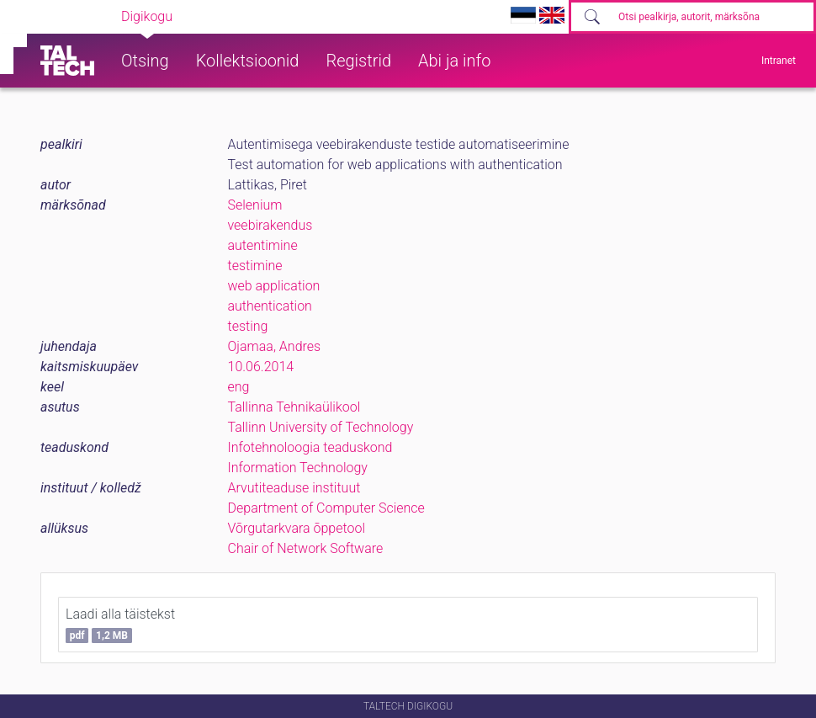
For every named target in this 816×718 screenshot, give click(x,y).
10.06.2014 (261, 367)
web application (274, 286)
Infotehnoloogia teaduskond (310, 447)
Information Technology (298, 468)
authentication (270, 306)
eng (239, 387)
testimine (255, 266)
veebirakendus (270, 225)
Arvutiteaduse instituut (294, 488)
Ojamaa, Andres (274, 346)
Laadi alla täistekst (120, 624)
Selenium (255, 205)
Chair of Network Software (306, 548)
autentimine (263, 245)
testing (248, 326)
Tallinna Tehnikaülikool (294, 407)
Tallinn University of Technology (321, 427)
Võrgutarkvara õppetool (296, 528)
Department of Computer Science (326, 508)
